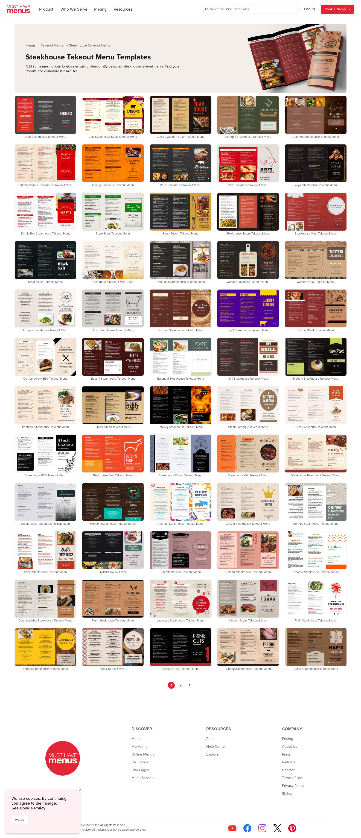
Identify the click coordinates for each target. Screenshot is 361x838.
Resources (123, 9)
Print (210, 739)
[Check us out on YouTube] (232, 828)
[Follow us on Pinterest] (292, 828)
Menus (31, 45)
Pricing (100, 9)
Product (46, 9)
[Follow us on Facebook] (247, 828)
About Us (289, 746)
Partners (288, 762)
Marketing (139, 746)
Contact (288, 770)
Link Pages (140, 770)
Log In (309, 9)
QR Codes (139, 762)
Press (286, 754)
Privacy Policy (293, 786)
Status (287, 793)
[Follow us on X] (277, 828)
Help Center (216, 746)
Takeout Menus (53, 45)
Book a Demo (337, 9)
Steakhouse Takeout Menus (90, 45)
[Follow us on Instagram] (262, 828)
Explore (212, 754)
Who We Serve (74, 9)
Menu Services (143, 778)
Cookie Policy (32, 808)
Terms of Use (292, 778)
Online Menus (142, 754)
